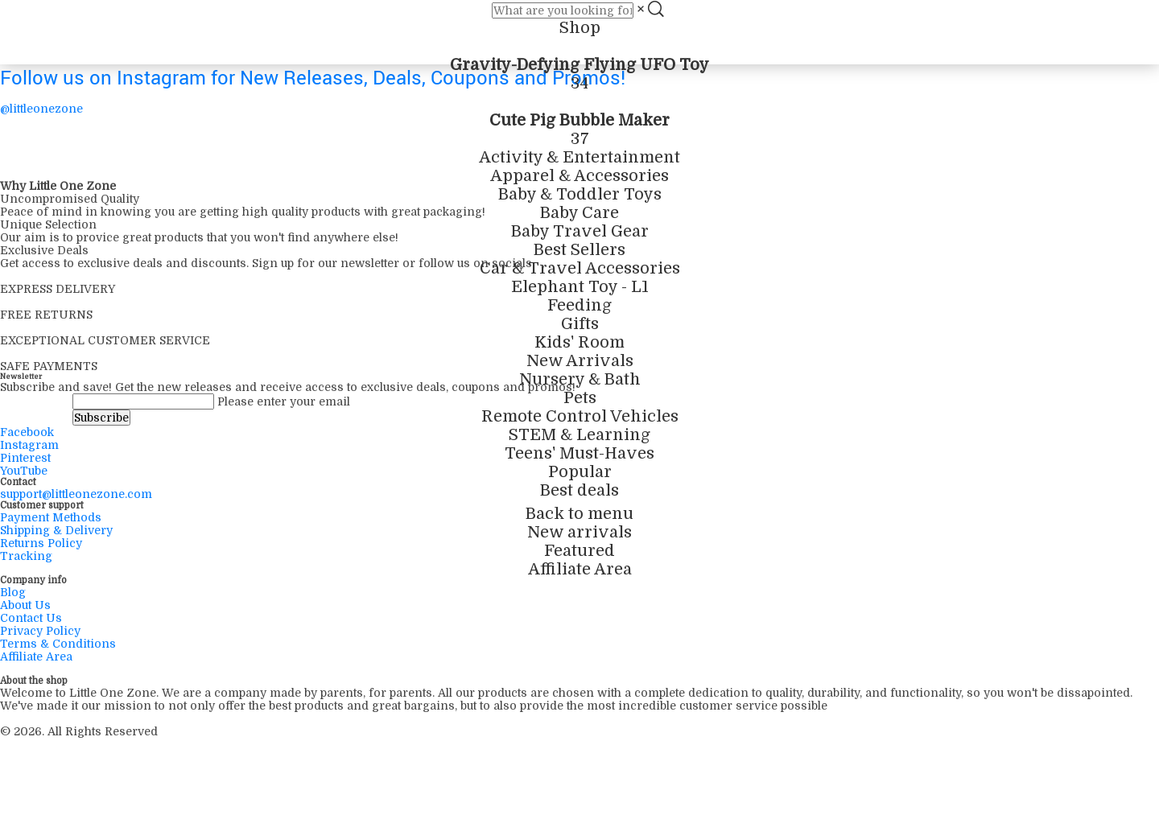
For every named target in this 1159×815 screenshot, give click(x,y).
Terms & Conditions (58, 643)
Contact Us (31, 617)
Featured (579, 550)
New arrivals (579, 532)
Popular (580, 472)
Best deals (579, 490)
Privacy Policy (40, 630)
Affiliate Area (580, 569)
